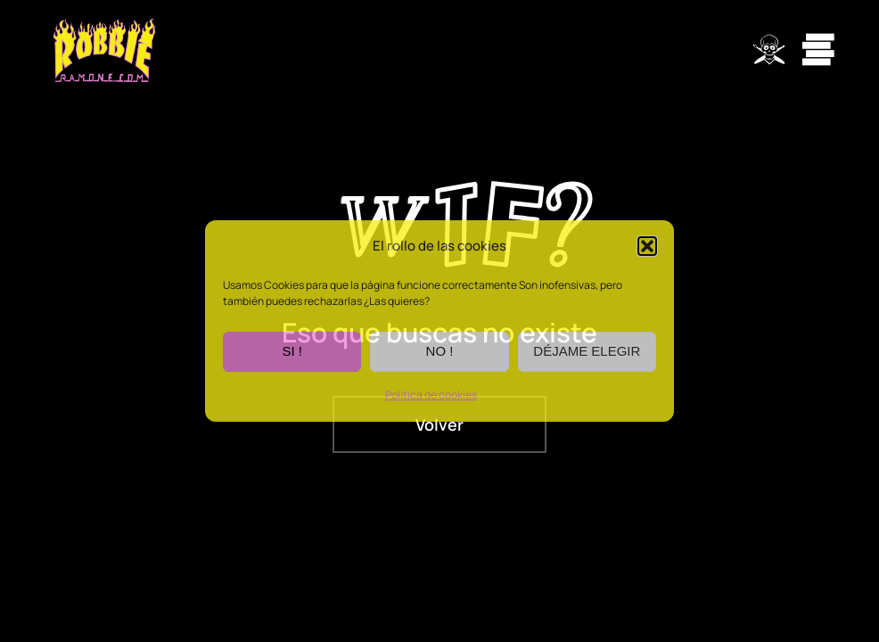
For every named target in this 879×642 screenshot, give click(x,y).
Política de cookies (431, 394)
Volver (439, 424)
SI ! (292, 351)
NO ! (440, 351)
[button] (647, 247)
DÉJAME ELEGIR (586, 351)
